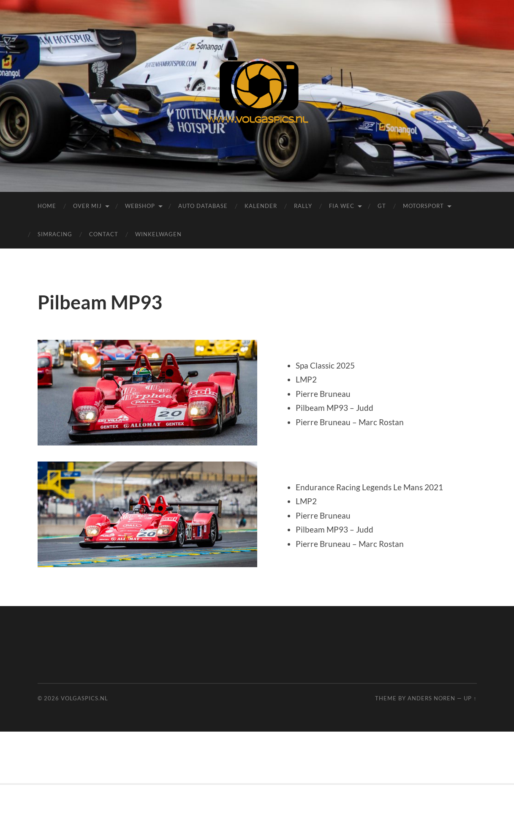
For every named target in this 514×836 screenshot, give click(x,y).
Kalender (261, 205)
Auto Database (203, 205)
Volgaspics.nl (84, 698)
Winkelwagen (158, 234)
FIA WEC (341, 205)
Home (47, 205)
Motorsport (423, 205)
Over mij (87, 205)
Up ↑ (470, 698)
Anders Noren (431, 698)
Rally (303, 205)
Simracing (55, 234)
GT (382, 205)
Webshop (140, 205)
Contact (103, 234)
